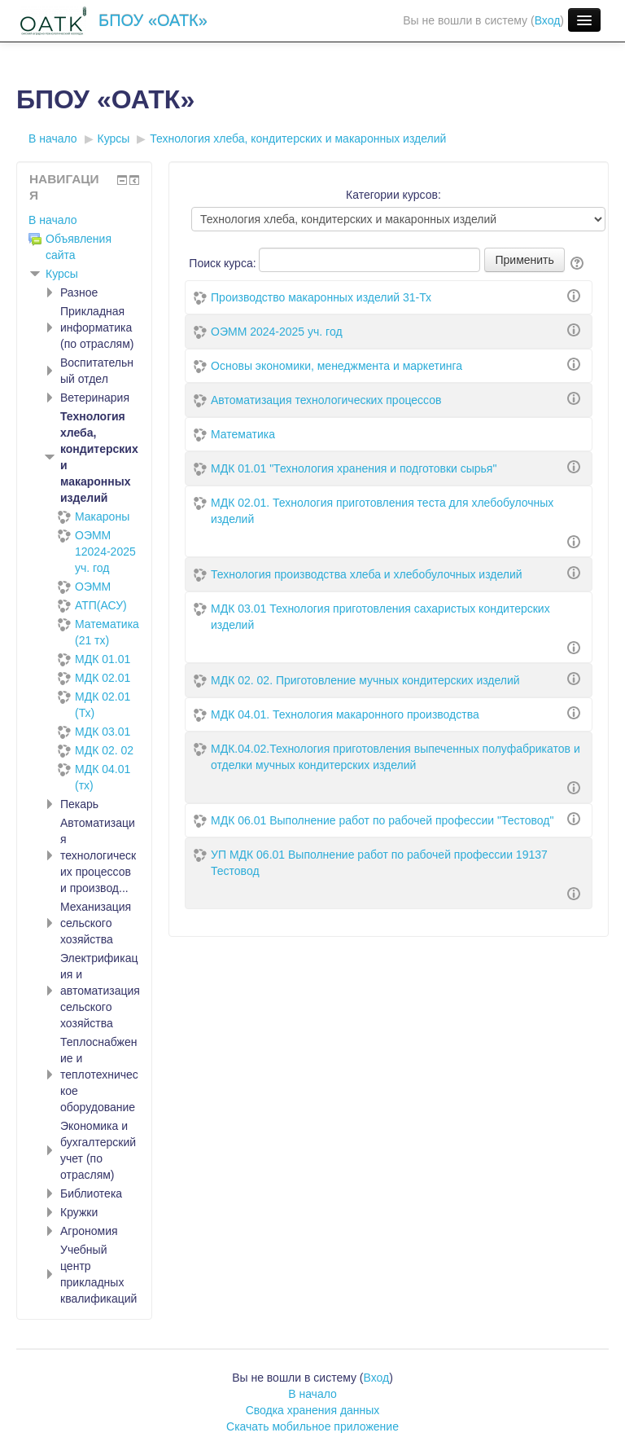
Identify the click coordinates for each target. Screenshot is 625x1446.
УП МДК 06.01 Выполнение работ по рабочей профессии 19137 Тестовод (379, 862)
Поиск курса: (224, 263)
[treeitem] (84, 220)
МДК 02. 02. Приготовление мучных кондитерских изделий (365, 680)
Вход (548, 20)
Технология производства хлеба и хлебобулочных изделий (366, 574)
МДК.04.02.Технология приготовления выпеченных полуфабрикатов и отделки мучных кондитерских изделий (395, 756)
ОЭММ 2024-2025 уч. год (277, 331)
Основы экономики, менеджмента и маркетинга (336, 365)
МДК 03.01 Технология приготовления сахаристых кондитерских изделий (380, 616)
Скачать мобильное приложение (312, 1426)
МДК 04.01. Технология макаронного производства (345, 714)
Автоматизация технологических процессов (326, 400)
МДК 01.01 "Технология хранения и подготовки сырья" (353, 468)
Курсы (62, 273)
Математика (243, 434)
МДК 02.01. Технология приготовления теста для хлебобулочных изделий (382, 510)
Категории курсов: (393, 194)
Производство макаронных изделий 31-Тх (321, 297)
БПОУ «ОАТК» (153, 20)
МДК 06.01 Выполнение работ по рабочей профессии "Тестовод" (382, 820)
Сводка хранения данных (313, 1410)
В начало (52, 219)
